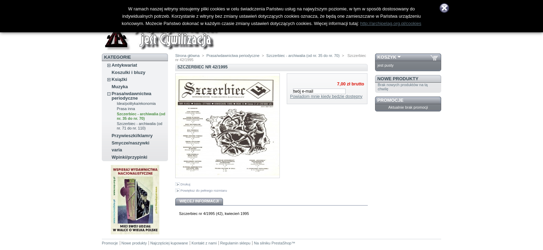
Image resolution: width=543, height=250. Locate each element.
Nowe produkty (398, 78)
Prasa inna (126, 109)
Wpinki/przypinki (129, 157)
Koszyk (387, 57)
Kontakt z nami (204, 243)
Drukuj (185, 184)
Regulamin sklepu (235, 243)
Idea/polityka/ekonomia (136, 103)
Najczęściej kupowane (169, 243)
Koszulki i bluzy (128, 72)
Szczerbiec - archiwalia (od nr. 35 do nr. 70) (141, 116)
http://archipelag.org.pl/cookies (390, 23)
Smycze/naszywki (130, 142)
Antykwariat (124, 65)
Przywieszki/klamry (132, 135)
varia (117, 149)
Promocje (390, 100)
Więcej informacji (199, 201)
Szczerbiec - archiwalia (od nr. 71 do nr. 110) (139, 126)
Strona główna (187, 55)
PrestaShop (281, 243)
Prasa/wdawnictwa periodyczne (131, 96)
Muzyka (120, 86)
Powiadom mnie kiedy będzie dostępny (326, 96)
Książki (119, 79)
